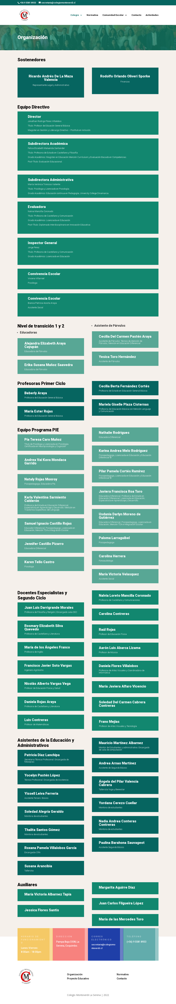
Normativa (92, 15)
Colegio (74, 15)
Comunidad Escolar (113, 15)
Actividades (152, 15)
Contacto (136, 15)
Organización (74, 974)
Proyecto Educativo (78, 978)
